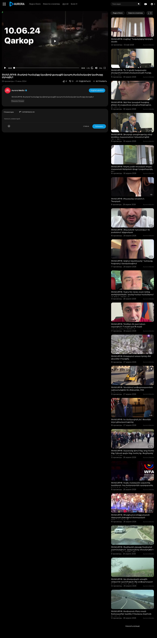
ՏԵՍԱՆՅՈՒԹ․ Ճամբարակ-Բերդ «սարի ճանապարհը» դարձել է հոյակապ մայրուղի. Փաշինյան (131, 614)
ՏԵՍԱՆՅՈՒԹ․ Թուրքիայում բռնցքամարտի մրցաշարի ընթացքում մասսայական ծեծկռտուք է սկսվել (130, 517)
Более (74, 3)
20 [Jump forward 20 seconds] (92, 68)
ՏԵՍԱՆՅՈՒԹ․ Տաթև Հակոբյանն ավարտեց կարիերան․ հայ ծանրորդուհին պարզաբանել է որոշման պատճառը (132, 485)
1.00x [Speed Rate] (88, 68)
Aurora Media (19, 90)
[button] (152, 4)
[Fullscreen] (104, 68)
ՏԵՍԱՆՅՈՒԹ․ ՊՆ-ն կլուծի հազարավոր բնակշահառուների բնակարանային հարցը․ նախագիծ (131, 73)
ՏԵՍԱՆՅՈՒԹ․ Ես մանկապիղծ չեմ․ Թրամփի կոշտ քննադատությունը (131, 420)
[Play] (5, 68)
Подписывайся (97, 90)
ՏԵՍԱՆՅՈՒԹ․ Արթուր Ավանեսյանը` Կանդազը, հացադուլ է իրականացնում (132, 262)
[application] (55, 41)
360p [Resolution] (100, 68)
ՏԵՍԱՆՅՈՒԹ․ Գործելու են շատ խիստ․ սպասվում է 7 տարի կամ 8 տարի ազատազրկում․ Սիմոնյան (128, 326)
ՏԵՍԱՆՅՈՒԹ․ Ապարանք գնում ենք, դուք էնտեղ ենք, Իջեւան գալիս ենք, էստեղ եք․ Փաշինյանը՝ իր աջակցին (132, 453)
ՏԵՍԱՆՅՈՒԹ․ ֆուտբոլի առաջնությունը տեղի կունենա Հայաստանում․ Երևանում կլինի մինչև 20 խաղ (131, 137)
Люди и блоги (35, 3)
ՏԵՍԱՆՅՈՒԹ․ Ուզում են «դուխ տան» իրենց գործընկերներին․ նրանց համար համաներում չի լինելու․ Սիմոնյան (132, 294)
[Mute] (96, 68)
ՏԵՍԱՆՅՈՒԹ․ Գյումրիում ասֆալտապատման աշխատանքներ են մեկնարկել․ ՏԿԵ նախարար (132, 390)
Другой (66, 3)
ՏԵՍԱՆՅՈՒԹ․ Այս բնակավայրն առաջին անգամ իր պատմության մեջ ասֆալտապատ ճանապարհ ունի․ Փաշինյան (132, 582)
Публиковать (99, 126)
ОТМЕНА (86, 126)
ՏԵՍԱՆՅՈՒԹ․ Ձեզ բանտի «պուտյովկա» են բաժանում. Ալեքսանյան (130, 231)
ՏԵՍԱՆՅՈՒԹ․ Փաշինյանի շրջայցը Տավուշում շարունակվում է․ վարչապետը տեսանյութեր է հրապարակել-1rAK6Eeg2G (132, 549)
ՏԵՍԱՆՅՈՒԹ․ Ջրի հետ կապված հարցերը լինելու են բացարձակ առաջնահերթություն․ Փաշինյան (131, 105)
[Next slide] (151, 13)
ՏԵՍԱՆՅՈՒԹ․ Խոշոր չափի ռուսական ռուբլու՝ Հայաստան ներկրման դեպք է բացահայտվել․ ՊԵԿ (132, 169)
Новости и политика (51, 3)
